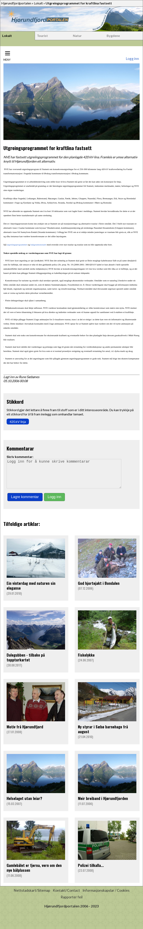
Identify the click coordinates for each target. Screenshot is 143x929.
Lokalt (38, 3)
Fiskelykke (86, 660)
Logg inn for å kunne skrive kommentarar (66, 476)
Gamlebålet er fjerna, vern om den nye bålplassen (34, 873)
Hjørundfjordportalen (16, 3)
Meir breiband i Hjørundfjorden (103, 804)
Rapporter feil (72, 903)
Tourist (42, 36)
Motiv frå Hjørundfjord (25, 732)
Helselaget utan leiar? (24, 804)
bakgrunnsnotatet (38, 244)
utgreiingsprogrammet (17, 244)
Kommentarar (20, 448)
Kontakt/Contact (66, 896)
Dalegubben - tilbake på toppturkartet (26, 663)
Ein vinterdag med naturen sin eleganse (31, 591)
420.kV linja (18, 421)
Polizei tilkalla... (91, 871)
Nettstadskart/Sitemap (32, 896)
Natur (77, 36)
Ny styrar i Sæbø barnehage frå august (103, 735)
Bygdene (113, 36)
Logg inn (132, 58)
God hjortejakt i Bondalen (99, 588)
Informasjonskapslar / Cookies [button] (106, 896)
